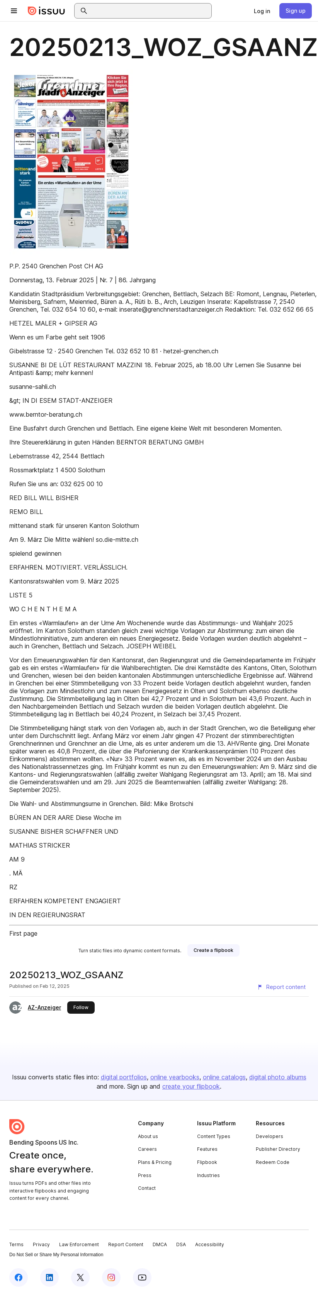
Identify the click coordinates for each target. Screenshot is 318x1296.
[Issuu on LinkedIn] (49, 1277)
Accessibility (209, 1244)
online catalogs (224, 1077)
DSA (181, 1244)
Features (207, 1149)
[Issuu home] (46, 11)
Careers (147, 1149)
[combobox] (150, 10)
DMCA (160, 1244)
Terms (16, 1244)
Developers (269, 1136)
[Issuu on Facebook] (18, 1277)
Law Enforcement (79, 1244)
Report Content (125, 1244)
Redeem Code (272, 1162)
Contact (147, 1188)
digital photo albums (277, 1077)
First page (23, 933)
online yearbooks (174, 1077)
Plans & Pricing (155, 1162)
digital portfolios (124, 1077)
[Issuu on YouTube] (142, 1277)
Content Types (213, 1136)
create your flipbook (191, 1086)
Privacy (41, 1244)
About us (148, 1136)
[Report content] (281, 987)
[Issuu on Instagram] (111, 1277)
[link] (262, 11)
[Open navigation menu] (14, 11)
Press (144, 1175)
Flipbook (207, 1162)
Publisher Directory (278, 1149)
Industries (208, 1175)
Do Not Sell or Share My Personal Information (56, 1254)
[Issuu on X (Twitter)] (80, 1277)
